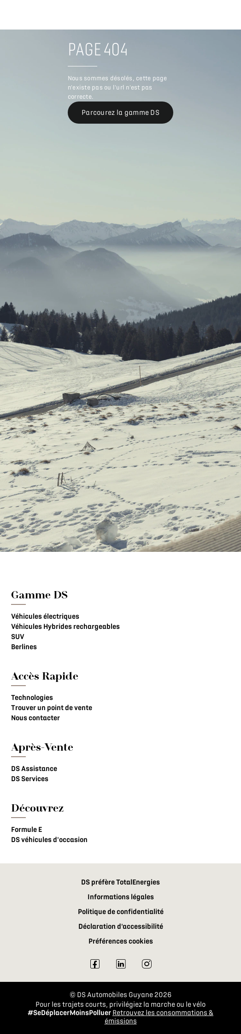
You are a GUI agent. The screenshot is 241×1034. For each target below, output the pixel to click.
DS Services (29, 779)
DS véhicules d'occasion (49, 840)
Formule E (26, 829)
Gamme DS (39, 594)
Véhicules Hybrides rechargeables (65, 626)
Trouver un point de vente (51, 708)
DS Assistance (34, 769)
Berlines (24, 647)
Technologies (32, 697)
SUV (17, 637)
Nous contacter (35, 718)
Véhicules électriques (45, 616)
